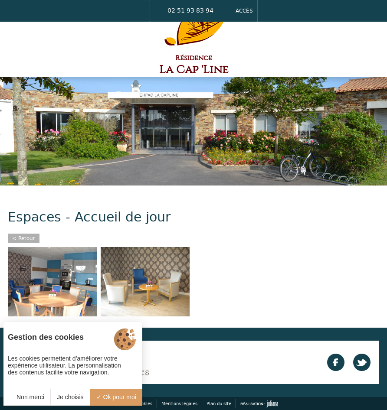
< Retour (23, 238)
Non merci (27, 397)
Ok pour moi (116, 397)
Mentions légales (179, 403)
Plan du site (219, 403)
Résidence (193, 65)
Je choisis (70, 397)
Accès (238, 11)
